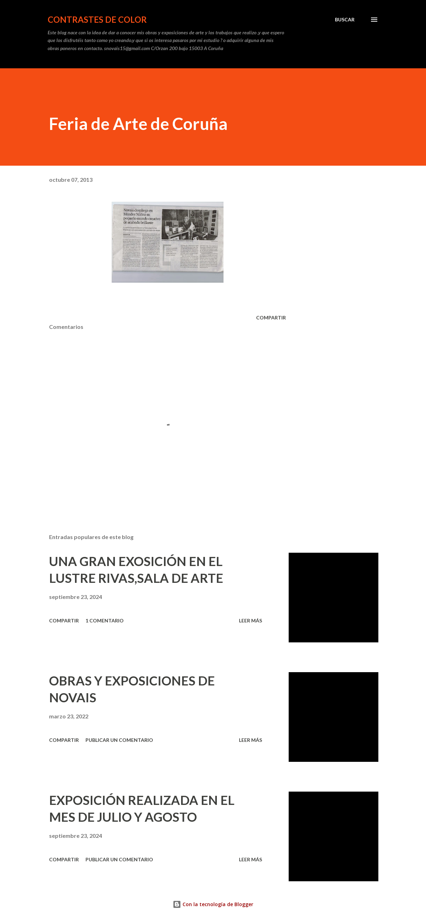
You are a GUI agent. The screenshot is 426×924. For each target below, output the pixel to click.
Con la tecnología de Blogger (213, 904)
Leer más (250, 620)
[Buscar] (345, 19)
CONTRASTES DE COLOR (97, 19)
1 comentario (104, 620)
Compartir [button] (271, 317)
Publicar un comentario (119, 740)
